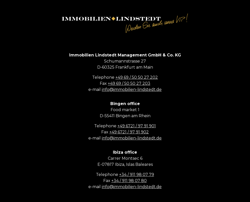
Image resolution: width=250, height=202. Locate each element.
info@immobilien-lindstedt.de (132, 89)
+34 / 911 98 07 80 (129, 180)
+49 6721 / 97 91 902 (129, 132)
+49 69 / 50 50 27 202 (136, 77)
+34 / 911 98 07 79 (136, 174)
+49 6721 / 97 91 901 (136, 126)
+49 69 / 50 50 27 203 (129, 83)
